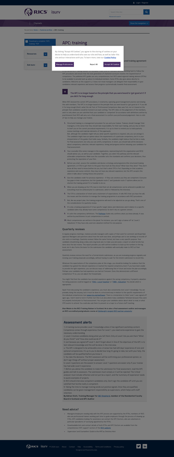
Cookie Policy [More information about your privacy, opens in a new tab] (110, 57)
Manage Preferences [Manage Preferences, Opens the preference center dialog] (64, 64)
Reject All (94, 64)
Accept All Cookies (112, 64)
